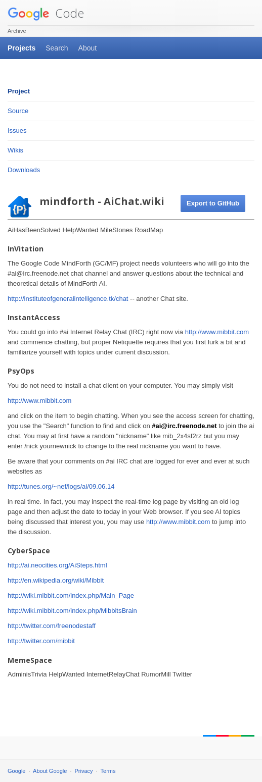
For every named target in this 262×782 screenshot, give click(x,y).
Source (18, 111)
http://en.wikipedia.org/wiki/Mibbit (56, 580)
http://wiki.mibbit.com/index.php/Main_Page (71, 595)
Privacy (84, 771)
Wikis (15, 150)
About (87, 48)
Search (57, 48)
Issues (17, 130)
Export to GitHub (213, 203)
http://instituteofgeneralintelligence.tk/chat (68, 298)
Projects (21, 48)
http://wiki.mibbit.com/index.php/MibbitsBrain (72, 610)
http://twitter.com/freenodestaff (52, 626)
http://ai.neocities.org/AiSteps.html (57, 565)
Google (16, 771)
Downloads (24, 170)
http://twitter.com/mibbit (41, 641)
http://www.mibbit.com (217, 332)
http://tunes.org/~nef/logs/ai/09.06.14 (61, 486)
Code (46, 13)
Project (19, 91)
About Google (50, 771)
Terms (108, 771)
